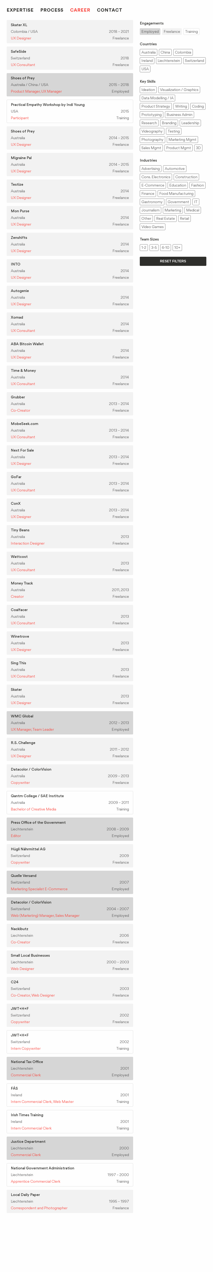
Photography (152, 139)
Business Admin (179, 114)
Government (178, 202)
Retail (184, 218)
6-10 (165, 247)
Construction (186, 177)
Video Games (152, 227)
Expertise (20, 10)
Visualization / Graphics (179, 89)
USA (145, 69)
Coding (198, 106)
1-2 (143, 247)
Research (149, 123)
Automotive (175, 168)
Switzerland (194, 60)
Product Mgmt (178, 148)
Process (51, 10)
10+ (177, 247)
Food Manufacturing (176, 193)
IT (196, 202)
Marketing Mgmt (182, 139)
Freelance (172, 31)
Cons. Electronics (155, 177)
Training (191, 31)
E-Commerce (152, 185)
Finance (147, 193)
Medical (192, 210)
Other (146, 218)
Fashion (197, 185)
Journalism (150, 210)
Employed (150, 31)
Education (177, 185)
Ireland (147, 60)
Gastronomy (152, 202)
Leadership (190, 123)
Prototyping (151, 114)
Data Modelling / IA (157, 98)
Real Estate (165, 218)
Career (80, 10)
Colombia (183, 52)
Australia (148, 52)
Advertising (150, 168)
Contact (109, 10)
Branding (169, 123)
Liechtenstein (169, 60)
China (165, 52)
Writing (181, 106)
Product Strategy (155, 106)
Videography (152, 131)
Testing (174, 131)
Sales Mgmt (151, 148)
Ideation (148, 89)
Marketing (173, 210)
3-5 (154, 247)
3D (198, 148)
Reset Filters (173, 261)
